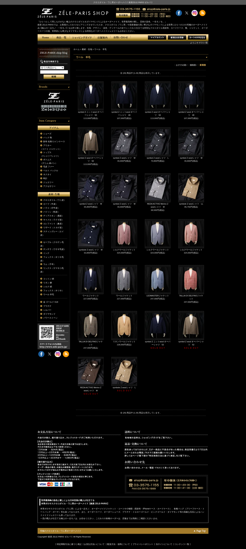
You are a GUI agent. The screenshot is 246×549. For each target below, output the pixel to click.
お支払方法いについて (94, 544)
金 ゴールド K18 (50, 302)
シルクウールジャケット (124, 250)
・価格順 (192, 65)
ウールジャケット (91, 296)
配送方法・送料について (118, 544)
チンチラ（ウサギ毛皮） (54, 249)
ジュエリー (48, 182)
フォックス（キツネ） (53, 291)
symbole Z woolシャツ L (124, 387)
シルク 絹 (47, 287)
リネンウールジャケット (124, 342)
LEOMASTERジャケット (157, 296)
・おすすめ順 (180, 65)
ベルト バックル (50, 171)
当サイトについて (164, 544)
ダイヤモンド (49, 314)
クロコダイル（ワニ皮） (54, 200)
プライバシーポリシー (143, 544)
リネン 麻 (47, 283)
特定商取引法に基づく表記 (69, 544)
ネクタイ (47, 174)
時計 (45, 178)
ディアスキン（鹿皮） (53, 216)
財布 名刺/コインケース (54, 141)
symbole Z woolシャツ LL (191, 204)
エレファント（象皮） (53, 224)
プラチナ (47, 306)
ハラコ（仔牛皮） (51, 208)
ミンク (46, 253)
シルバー (47, 310)
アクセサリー (49, 186)
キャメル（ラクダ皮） (53, 220)
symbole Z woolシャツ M (90, 250)
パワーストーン (50, 318)
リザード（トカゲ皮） (53, 228)
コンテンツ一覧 (182, 544)
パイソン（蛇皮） (51, 212)
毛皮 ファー (48, 167)
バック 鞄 (47, 138)
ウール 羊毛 (48, 294)
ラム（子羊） (49, 264)
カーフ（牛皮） (50, 204)
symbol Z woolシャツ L (158, 158)
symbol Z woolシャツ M (124, 158)
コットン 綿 (48, 279)
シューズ (47, 134)
